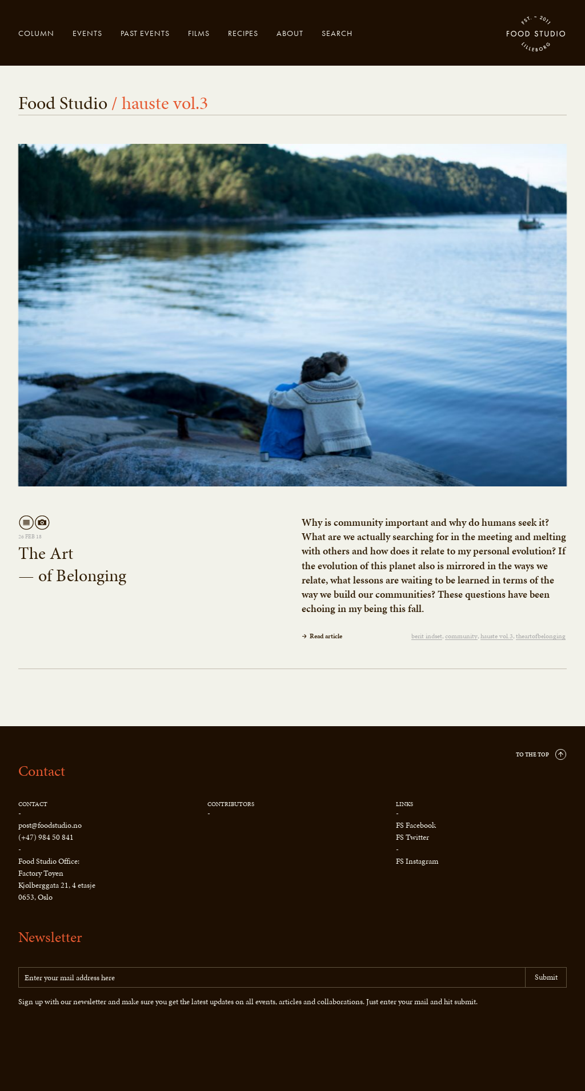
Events (87, 33)
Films (199, 33)
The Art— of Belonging (72, 564)
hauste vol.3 (496, 636)
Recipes (243, 33)
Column (36, 33)
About (290, 33)
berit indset (426, 636)
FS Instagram (417, 861)
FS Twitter (412, 837)
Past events (145, 33)
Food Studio (536, 34)
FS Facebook (416, 825)
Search (337, 33)
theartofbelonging (541, 636)
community (461, 636)
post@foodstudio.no (50, 825)
